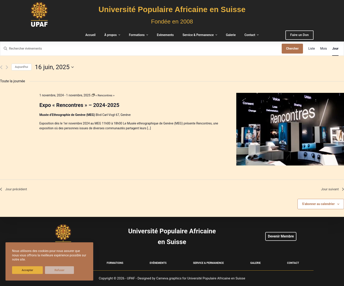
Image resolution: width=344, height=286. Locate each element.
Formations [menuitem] (139, 35)
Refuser (44, 270)
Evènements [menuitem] (165, 35)
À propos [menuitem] (112, 35)
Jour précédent (14, 189)
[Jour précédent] (1, 67)
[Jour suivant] (7, 67)
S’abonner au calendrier (318, 204)
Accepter (22, 270)
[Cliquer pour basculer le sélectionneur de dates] (54, 67)
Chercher (292, 48)
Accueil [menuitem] (90, 35)
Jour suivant (331, 189)
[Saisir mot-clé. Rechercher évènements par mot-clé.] (141, 49)
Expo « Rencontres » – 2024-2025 (79, 105)
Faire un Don (299, 35)
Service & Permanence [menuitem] (200, 35)
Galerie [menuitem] (231, 35)
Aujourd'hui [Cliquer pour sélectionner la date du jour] (21, 66)
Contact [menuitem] (252, 35)
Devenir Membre (281, 236)
